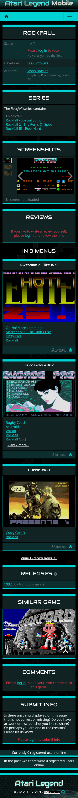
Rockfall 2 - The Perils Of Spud (29, 124)
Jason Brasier (37, 71)
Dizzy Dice (14, 336)
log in (42, 50)
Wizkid (11, 431)
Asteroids (13, 426)
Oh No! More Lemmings (24, 327)
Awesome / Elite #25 (39, 265)
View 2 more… (18, 445)
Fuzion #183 (39, 470)
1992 (8, 584)
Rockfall (12, 340)
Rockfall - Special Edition (24, 120)
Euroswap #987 (39, 365)
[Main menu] (69, 16)
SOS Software (37, 63)
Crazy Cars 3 (15, 532)
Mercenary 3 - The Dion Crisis (28, 332)
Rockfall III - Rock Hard (23, 128)
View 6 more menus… (39, 558)
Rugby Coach (16, 422)
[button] (21, 176)
